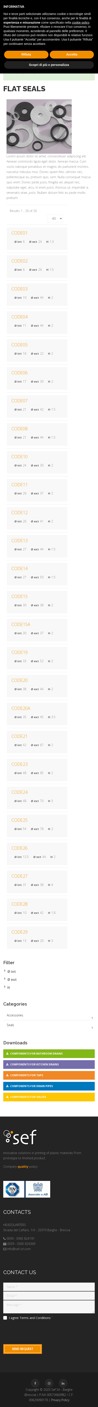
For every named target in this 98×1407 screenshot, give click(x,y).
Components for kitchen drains (34, 1064)
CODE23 (20, 764)
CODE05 (20, 345)
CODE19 (20, 652)
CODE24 (20, 792)
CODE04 (20, 317)
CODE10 (20, 457)
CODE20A (21, 708)
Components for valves (28, 1097)
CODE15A (21, 624)
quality (23, 1166)
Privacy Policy (60, 1400)
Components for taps (26, 1075)
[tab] (49, 972)
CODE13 (20, 540)
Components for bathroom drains (36, 1053)
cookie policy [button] (80, 22)
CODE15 (20, 596)
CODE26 (20, 848)
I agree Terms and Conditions (30, 1318)
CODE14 (20, 568)
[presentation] (36, 1331)
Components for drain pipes (31, 1086)
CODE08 (20, 429)
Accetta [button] (71, 54)
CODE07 (20, 401)
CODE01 (20, 233)
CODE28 (20, 904)
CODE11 (20, 484)
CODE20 (20, 680)
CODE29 (20, 932)
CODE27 (20, 876)
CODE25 (20, 820)
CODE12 (20, 512)
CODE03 (20, 289)
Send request (22, 1349)
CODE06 (20, 373)
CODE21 (20, 736)
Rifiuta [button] (26, 54)
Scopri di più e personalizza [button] (49, 65)
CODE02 (20, 261)
